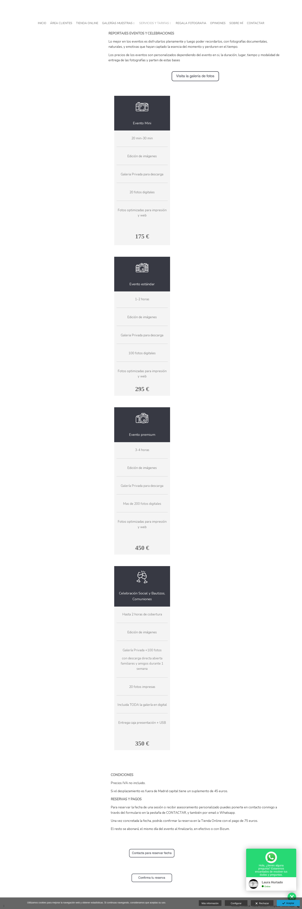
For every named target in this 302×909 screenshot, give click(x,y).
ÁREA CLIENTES (61, 23)
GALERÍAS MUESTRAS (117, 23)
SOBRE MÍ (236, 23)
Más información (210, 903)
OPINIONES (218, 23)
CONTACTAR (255, 23)
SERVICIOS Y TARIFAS (154, 23)
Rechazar (262, 903)
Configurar (236, 903)
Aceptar (288, 903)
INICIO (42, 23)
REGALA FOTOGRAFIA (191, 23)
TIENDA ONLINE (87, 23)
